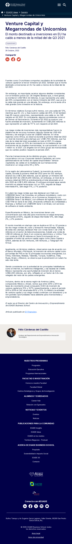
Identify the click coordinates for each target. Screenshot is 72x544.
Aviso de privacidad (36, 537)
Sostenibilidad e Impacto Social (36, 454)
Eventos (36, 414)
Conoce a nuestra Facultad (36, 383)
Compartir (10, 55)
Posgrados (36, 365)
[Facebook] (30, 506)
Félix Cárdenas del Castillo (33, 329)
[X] (36, 506)
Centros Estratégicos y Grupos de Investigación (36, 391)
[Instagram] (41, 506)
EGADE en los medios (36, 436)
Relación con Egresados (36, 405)
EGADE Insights (36, 428)
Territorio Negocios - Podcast (36, 440)
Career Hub (36, 401)
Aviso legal (36, 533)
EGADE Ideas (12, 12)
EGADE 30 (36, 458)
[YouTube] (47, 506)
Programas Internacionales (36, 373)
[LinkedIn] (25, 506)
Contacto (36, 462)
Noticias (36, 418)
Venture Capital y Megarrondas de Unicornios (24, 15)
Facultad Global (36, 387)
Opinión (24, 12)
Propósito (36, 450)
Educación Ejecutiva (36, 369)
